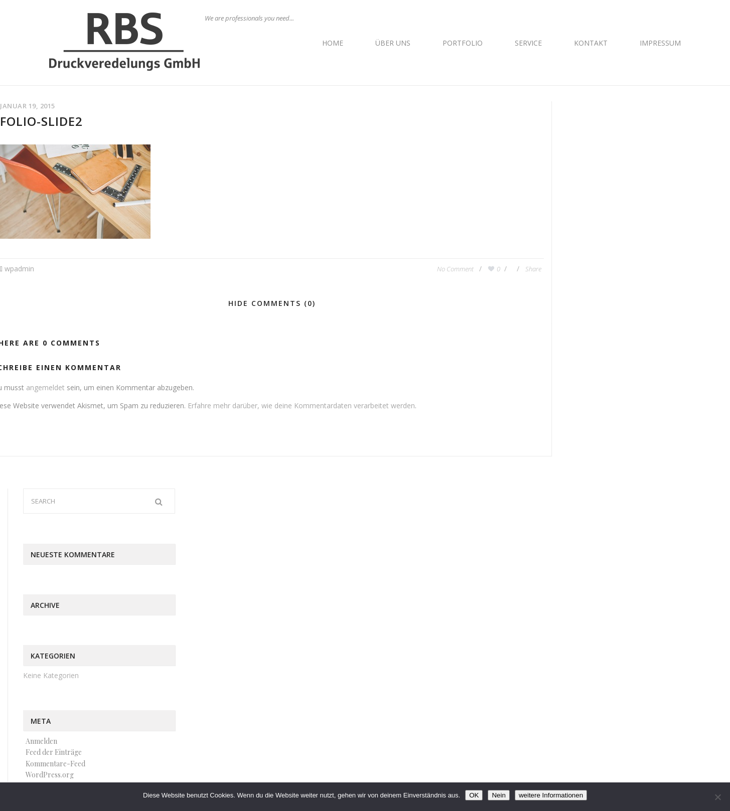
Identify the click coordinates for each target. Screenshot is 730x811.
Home (332, 43)
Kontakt (591, 43)
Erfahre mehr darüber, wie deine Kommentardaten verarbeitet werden (301, 405)
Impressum (660, 43)
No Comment (456, 268)
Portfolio (463, 43)
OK (474, 795)
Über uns (392, 43)
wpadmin (19, 268)
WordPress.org (50, 774)
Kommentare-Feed (55, 763)
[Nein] (717, 797)
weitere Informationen (551, 795)
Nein (498, 795)
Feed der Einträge (54, 752)
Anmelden (41, 741)
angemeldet (45, 387)
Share (533, 268)
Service (528, 43)
